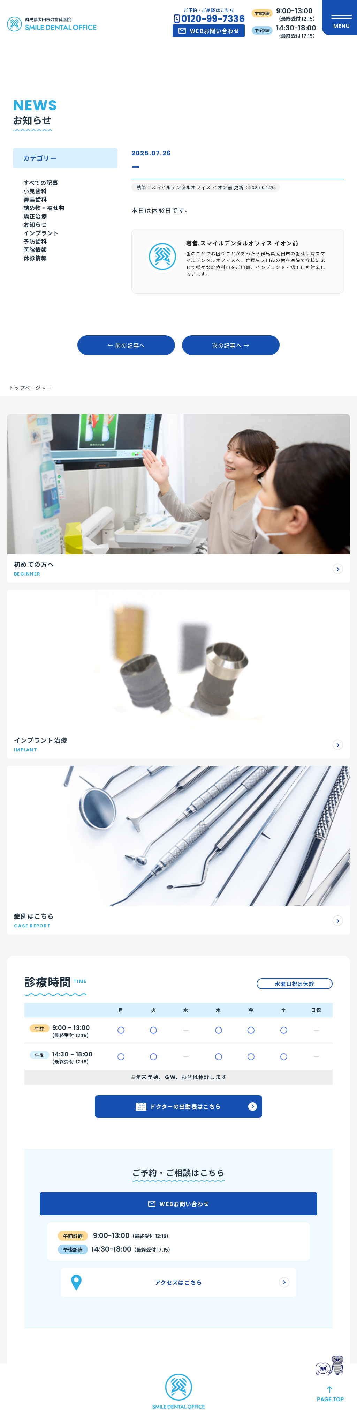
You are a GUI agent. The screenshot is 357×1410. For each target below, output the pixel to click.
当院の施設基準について (216, 1223)
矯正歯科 (115, 1247)
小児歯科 (36, 203)
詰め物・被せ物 (46, 236)
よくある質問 (37, 1223)
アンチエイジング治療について (58, 1235)
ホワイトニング (123, 1235)
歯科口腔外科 (120, 1296)
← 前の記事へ (126, 400)
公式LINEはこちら (169, 1123)
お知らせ (36, 269)
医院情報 (36, 318)
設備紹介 (197, 1211)
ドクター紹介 (203, 1262)
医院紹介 (197, 1198)
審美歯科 (36, 220)
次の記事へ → (231, 400)
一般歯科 (115, 1259)
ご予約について (39, 1211)
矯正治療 (36, 253)
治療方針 (289, 1202)
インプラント (43, 285)
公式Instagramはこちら (169, 1102)
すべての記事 (43, 187)
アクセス (289, 1231)
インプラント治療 (125, 1198)
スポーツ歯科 (120, 1308)
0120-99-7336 (213, 19)
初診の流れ (34, 1198)
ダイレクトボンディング (133, 1223)
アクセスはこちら (178, 901)
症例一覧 (289, 1188)
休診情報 (36, 335)
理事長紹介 (200, 1250)
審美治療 (115, 1211)
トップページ (25, 443)
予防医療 (115, 1272)
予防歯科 (36, 302)
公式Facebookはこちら (169, 1145)
